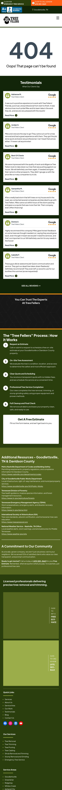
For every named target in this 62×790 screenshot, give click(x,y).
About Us (8, 703)
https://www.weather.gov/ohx (14, 534)
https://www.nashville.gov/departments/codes (21, 474)
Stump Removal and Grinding (17, 757)
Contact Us (9, 718)
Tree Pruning (10, 748)
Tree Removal (10, 741)
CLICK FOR (13, 3)
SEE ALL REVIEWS (31, 286)
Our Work (9, 709)
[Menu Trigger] (58, 18)
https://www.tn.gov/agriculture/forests (18, 498)
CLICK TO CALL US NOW (42, 3)
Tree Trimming (10, 745)
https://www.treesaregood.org (15, 522)
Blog (7, 715)
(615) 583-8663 (39, 561)
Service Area (10, 706)
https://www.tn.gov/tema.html (14, 510)
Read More (11, 115)
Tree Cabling (10, 751)
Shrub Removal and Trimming (16, 754)
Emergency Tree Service (15, 760)
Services (8, 700)
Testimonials (10, 712)
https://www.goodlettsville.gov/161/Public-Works (22, 486)
